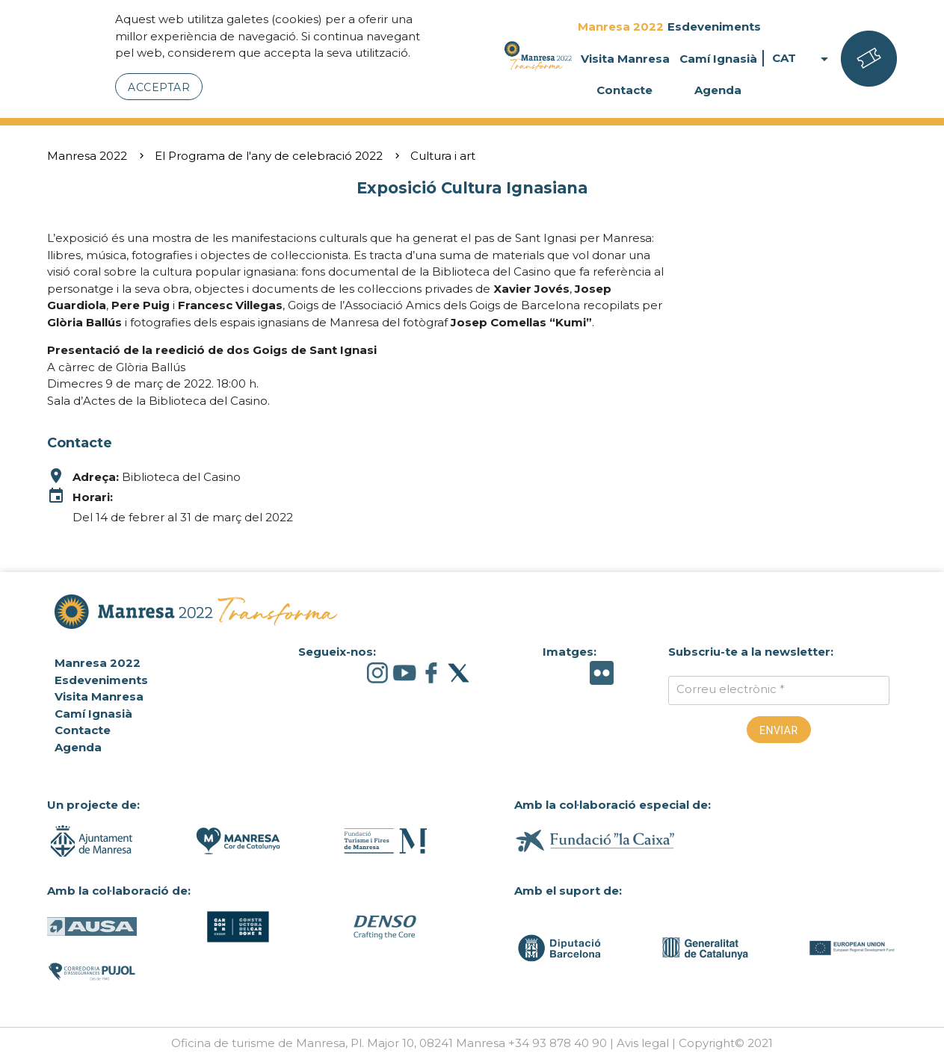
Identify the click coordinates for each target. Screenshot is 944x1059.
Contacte (624, 90)
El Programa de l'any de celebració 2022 (269, 156)
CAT (802, 58)
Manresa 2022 (621, 26)
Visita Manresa (625, 59)
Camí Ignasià (718, 59)
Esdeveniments (714, 26)
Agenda (717, 90)
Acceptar (159, 87)
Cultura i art (442, 156)
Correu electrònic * (730, 689)
